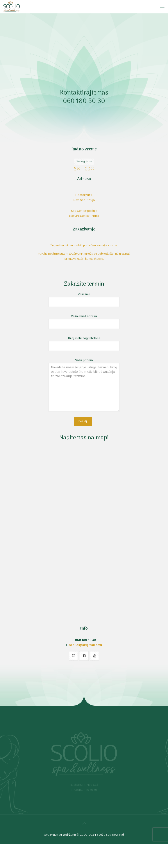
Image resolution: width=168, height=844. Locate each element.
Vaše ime (84, 299)
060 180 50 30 (84, 101)
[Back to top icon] (84, 823)
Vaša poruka (84, 385)
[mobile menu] (162, 6)
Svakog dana (84, 161)
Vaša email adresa (84, 321)
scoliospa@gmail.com (85, 645)
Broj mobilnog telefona (84, 343)
